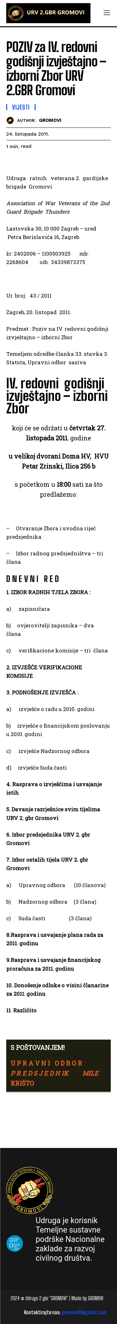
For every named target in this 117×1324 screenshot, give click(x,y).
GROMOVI (50, 120)
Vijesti (21, 107)
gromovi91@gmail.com (83, 1312)
